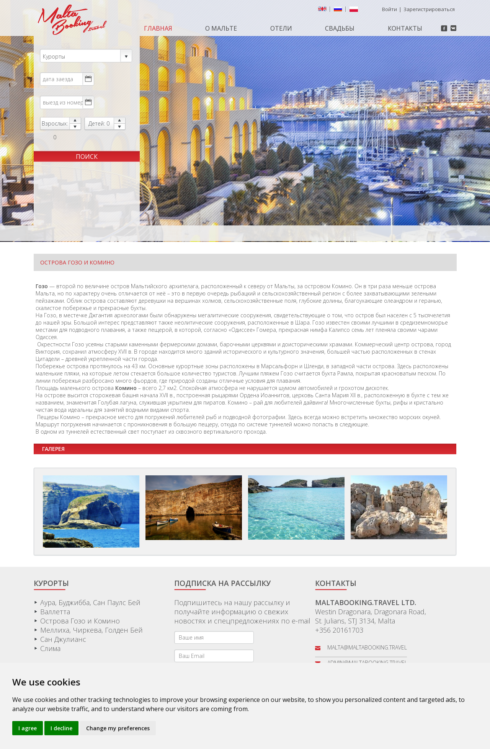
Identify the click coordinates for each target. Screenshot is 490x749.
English (324, 11)
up (75, 120)
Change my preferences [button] (118, 728)
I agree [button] (27, 728)
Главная (158, 28)
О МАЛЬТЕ (221, 28)
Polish (355, 11)
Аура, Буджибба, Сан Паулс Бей (90, 602)
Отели (281, 28)
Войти (389, 9)
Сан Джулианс (63, 639)
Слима (50, 648)
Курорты (86, 55)
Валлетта (55, 611)
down (75, 127)
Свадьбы (339, 28)
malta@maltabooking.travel (367, 647)
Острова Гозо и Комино (80, 620)
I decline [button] (61, 728)
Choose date (88, 78)
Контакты (405, 28)
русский (339, 11)
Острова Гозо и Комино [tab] (77, 262)
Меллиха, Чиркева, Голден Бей (91, 630)
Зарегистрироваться (429, 9)
